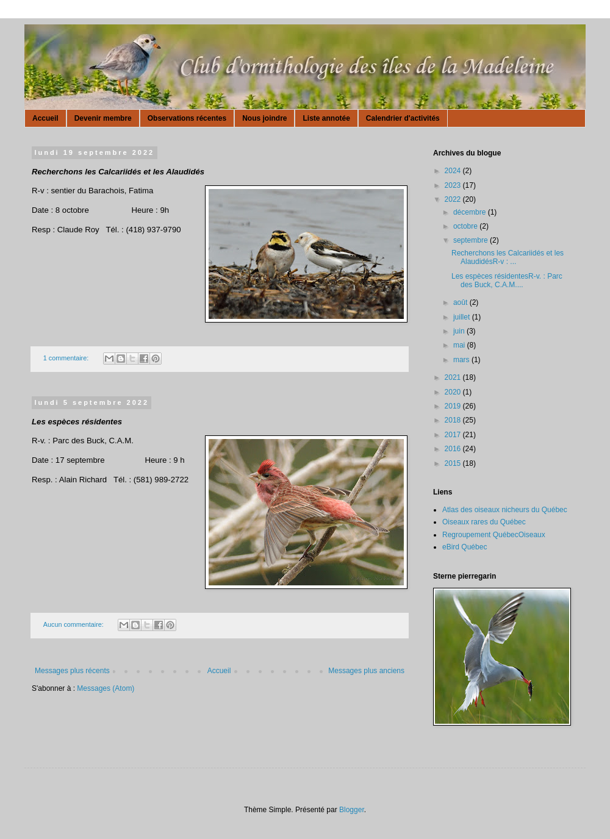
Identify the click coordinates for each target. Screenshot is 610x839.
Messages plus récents (72, 670)
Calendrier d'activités (403, 118)
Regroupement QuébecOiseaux (493, 534)
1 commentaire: (66, 358)
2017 (454, 434)
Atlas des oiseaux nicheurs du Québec (504, 509)
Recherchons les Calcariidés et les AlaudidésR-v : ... (507, 257)
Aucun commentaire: (74, 624)
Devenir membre (103, 118)
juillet (462, 317)
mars (462, 359)
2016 (454, 448)
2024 (454, 170)
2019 (454, 406)
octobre (466, 226)
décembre (470, 212)
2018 (454, 420)
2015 (454, 463)
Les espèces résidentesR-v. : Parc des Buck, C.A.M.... (506, 280)
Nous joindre (264, 118)
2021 (454, 377)
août (461, 302)
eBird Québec (464, 547)
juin (460, 331)
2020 (454, 392)
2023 (454, 185)
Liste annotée (326, 118)
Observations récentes (187, 118)
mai (460, 345)
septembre (471, 240)
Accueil (45, 118)
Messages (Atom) (105, 688)
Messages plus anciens (366, 670)
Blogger (351, 809)
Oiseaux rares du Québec (484, 522)
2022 (454, 199)
